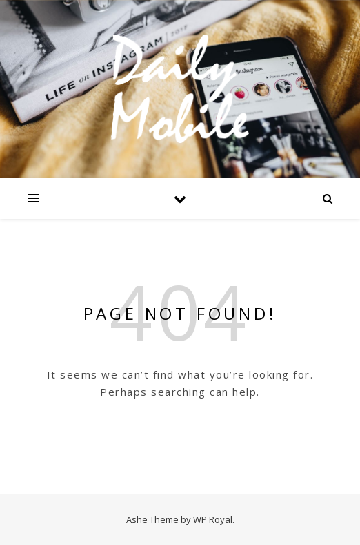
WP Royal (212, 519)
